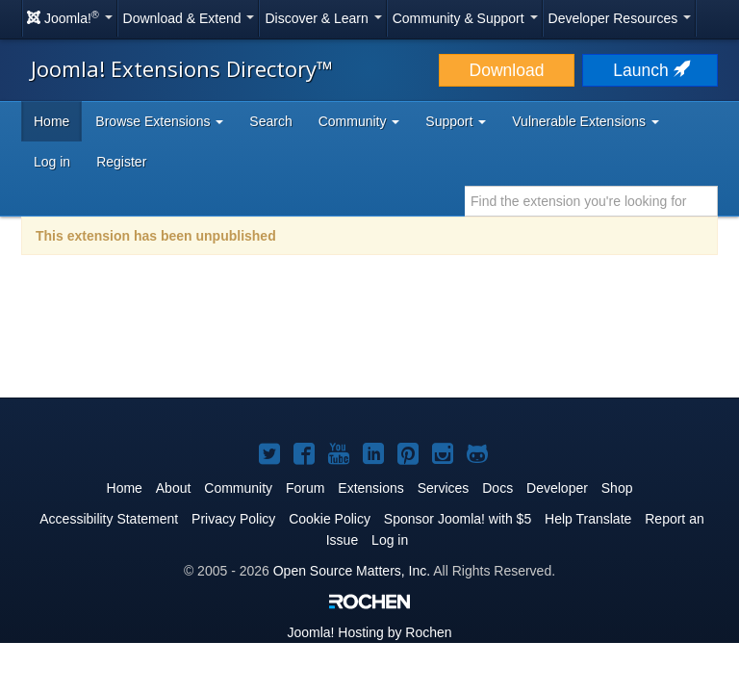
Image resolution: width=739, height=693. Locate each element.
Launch (649, 70)
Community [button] (359, 121)
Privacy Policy (233, 518)
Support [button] (455, 121)
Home (51, 121)
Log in (52, 161)
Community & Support (465, 18)
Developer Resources (620, 18)
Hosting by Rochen (369, 632)
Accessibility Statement (108, 518)
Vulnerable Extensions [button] (585, 121)
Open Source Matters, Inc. (351, 570)
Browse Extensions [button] (159, 121)
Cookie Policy (329, 518)
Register (121, 161)
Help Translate (588, 518)
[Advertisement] (369, 338)
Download (507, 70)
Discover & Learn (323, 18)
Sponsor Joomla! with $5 (457, 518)
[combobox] (591, 201)
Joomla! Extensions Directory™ (182, 68)
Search (270, 121)
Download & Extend (189, 18)
